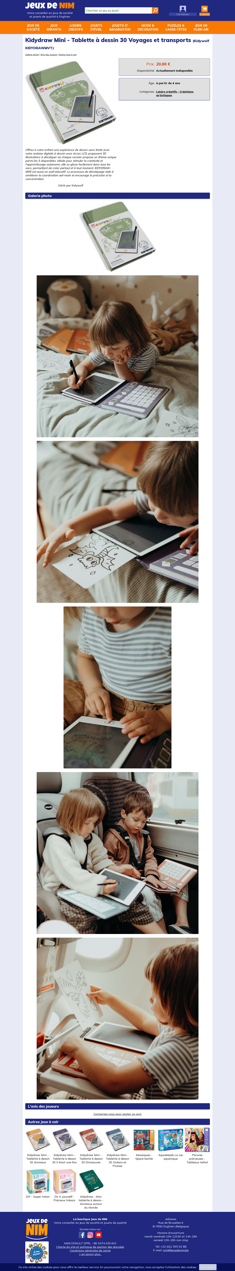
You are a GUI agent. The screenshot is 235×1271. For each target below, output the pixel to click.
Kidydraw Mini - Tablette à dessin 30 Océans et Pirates (117, 1147)
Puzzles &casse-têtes (176, 27)
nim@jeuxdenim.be (176, 1250)
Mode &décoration (148, 27)
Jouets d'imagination (119, 27)
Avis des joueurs (49, 54)
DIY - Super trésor (37, 1183)
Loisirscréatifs (75, 27)
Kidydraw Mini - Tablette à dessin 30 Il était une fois (64, 1145)
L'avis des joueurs (43, 1106)
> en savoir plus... (90, 1254)
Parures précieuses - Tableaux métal (197, 1145)
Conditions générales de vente (90, 1250)
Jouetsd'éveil (96, 27)
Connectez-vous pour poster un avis (117, 1114)
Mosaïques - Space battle (144, 1143)
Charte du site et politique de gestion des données (90, 1247)
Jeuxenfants (54, 27)
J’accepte (208, 1267)
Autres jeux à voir (68, 54)
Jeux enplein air (201, 27)
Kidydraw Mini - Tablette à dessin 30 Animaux (37, 1145)
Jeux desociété (33, 27)
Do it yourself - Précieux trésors (64, 1185)
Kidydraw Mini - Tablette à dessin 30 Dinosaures (91, 1145)
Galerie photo (32, 54)
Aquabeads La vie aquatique (170, 1143)
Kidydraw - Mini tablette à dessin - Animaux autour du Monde (91, 1189)
